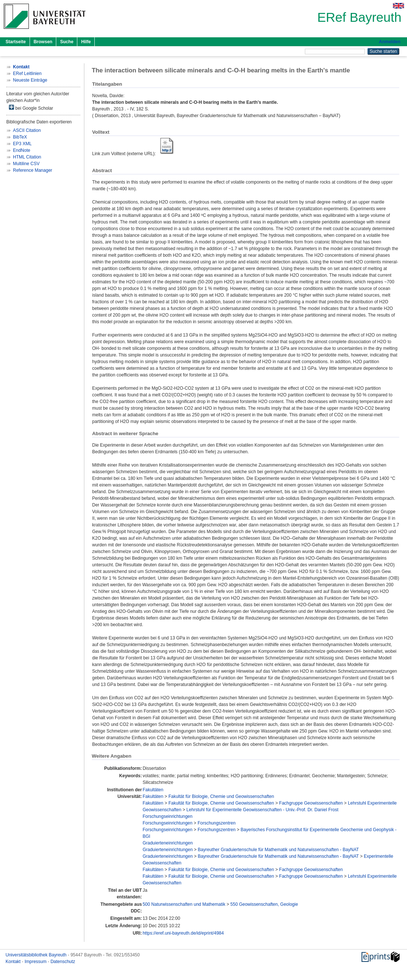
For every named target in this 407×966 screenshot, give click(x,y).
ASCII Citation (27, 130)
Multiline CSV (26, 163)
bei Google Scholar (31, 108)
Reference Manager (32, 170)
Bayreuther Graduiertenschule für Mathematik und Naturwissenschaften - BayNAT (278, 849)
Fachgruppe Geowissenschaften (311, 803)
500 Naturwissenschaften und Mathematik (183, 904)
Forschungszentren (217, 823)
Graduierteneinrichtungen (167, 843)
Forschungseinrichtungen (167, 816)
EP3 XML (22, 143)
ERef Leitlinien (27, 73)
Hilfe (86, 41)
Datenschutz (62, 961)
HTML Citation (27, 157)
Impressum (36, 961)
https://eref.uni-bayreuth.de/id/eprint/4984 (182, 933)
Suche (66, 41)
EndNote (21, 150)
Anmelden (389, 41)
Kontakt (14, 961)
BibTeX (20, 137)
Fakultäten (152, 789)
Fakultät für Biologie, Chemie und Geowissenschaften (221, 796)
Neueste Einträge (30, 80)
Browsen (43, 41)
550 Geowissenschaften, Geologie (264, 904)
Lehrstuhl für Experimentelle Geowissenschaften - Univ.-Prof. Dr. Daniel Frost (262, 809)
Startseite (16, 41)
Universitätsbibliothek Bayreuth (37, 955)
